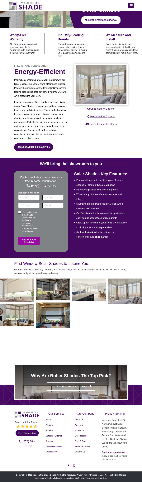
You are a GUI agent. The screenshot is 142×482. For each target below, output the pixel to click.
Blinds (48, 419)
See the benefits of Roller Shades (69, 386)
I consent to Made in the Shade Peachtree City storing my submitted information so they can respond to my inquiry (29, 221)
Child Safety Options (102, 108)
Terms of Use (97, 475)
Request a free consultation (101, 20)
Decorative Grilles (53, 446)
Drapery (49, 441)
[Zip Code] (53, 205)
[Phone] (29, 205)
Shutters (49, 430)
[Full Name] (29, 197)
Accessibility (111, 475)
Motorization (51, 452)
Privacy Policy (83, 475)
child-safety (101, 237)
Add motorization (86, 232)
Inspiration (79, 430)
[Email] (53, 197)
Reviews (79, 425)
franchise (103, 478)
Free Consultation (27, 433)
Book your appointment (113, 452)
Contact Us (80, 452)
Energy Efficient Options (102, 124)
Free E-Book (80, 441)
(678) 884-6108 (43, 186)
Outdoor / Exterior (53, 436)
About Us (79, 419)
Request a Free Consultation (33, 147)
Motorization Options (102, 116)
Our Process (80, 436)
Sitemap (122, 475)
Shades (49, 425)
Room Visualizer (82, 446)
